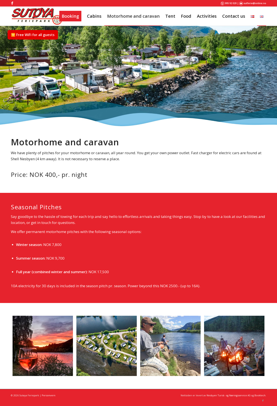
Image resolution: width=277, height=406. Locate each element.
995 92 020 (231, 3)
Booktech (260, 395)
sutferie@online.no (254, 3)
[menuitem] (70, 16)
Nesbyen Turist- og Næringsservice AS (228, 395)
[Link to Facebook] (12, 3)
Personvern (48, 395)
